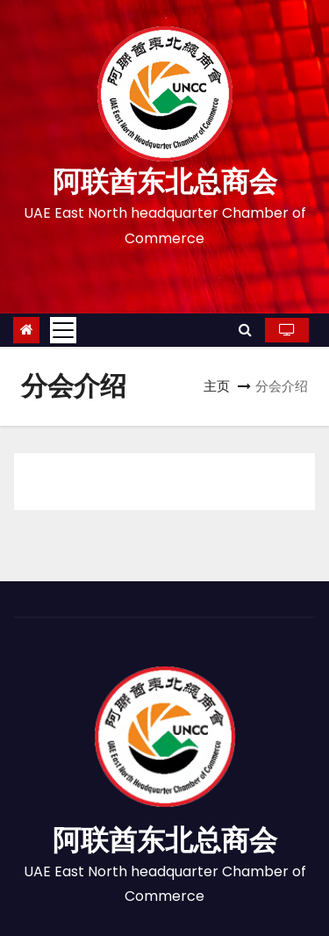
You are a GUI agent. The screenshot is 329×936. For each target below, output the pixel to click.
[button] (245, 329)
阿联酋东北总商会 (165, 181)
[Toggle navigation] (63, 330)
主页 (217, 386)
